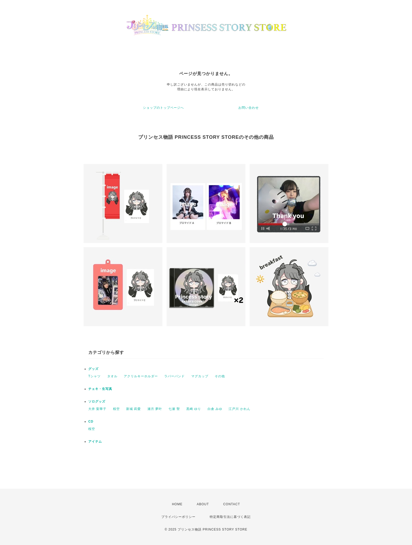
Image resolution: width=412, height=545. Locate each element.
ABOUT (203, 504)
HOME (177, 504)
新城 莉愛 (133, 409)
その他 (220, 376)
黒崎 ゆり (193, 409)
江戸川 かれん (239, 409)
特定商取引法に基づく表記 (230, 517)
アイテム (95, 441)
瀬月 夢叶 (154, 409)
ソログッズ (96, 401)
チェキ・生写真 (100, 389)
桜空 (116, 409)
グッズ (93, 369)
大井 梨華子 (97, 409)
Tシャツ (94, 376)
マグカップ (199, 376)
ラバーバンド (174, 376)
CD (90, 421)
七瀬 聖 (174, 409)
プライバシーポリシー (178, 517)
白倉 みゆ (215, 409)
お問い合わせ (248, 108)
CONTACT (231, 504)
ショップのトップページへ (163, 108)
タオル (112, 376)
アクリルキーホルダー (141, 376)
